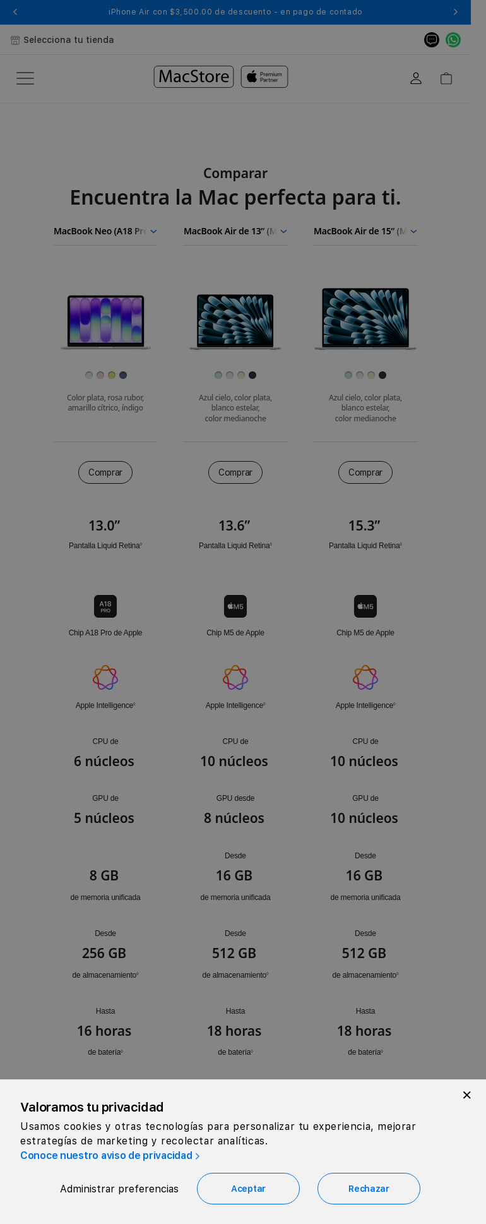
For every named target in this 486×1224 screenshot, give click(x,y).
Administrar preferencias (119, 1189)
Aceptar (248, 1189)
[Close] (467, 1095)
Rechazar (368, 1189)
